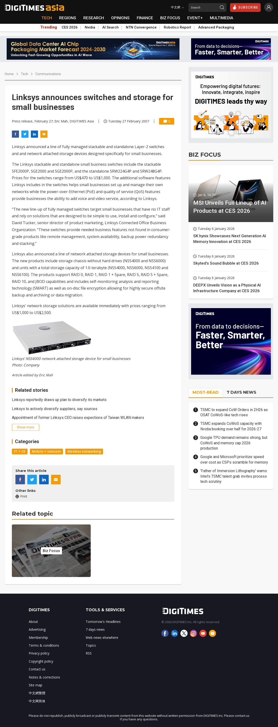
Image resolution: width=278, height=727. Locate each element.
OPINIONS (120, 17)
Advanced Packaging (216, 27)
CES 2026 (70, 27)
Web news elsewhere (102, 637)
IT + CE (19, 451)
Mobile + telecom (46, 451)
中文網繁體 (37, 693)
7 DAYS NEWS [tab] (241, 392)
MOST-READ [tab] (206, 392)
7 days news (95, 629)
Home (9, 74)
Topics (91, 645)
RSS (89, 653)
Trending (48, 27)
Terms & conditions (44, 645)
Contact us (37, 669)
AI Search (110, 27)
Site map (35, 685)
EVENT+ (195, 17)
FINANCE (145, 17)
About (33, 621)
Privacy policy (39, 653)
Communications (48, 74)
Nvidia (90, 27)
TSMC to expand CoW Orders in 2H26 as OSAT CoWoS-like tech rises (234, 412)
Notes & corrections (44, 677)
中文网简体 (37, 701)
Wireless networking (84, 451)
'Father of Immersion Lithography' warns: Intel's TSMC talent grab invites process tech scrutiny (234, 476)
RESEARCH (93, 17)
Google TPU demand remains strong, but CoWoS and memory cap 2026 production (233, 443)
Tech (24, 74)
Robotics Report (177, 27)
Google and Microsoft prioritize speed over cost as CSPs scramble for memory (234, 459)
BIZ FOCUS (170, 17)
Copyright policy (41, 661)
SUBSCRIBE (245, 7)
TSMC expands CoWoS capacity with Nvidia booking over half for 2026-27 (231, 426)
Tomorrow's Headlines (103, 621)
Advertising (37, 629)
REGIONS (67, 17)
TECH (46, 17)
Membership (38, 637)
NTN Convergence (141, 27)
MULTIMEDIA (221, 17)
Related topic (32, 513)
